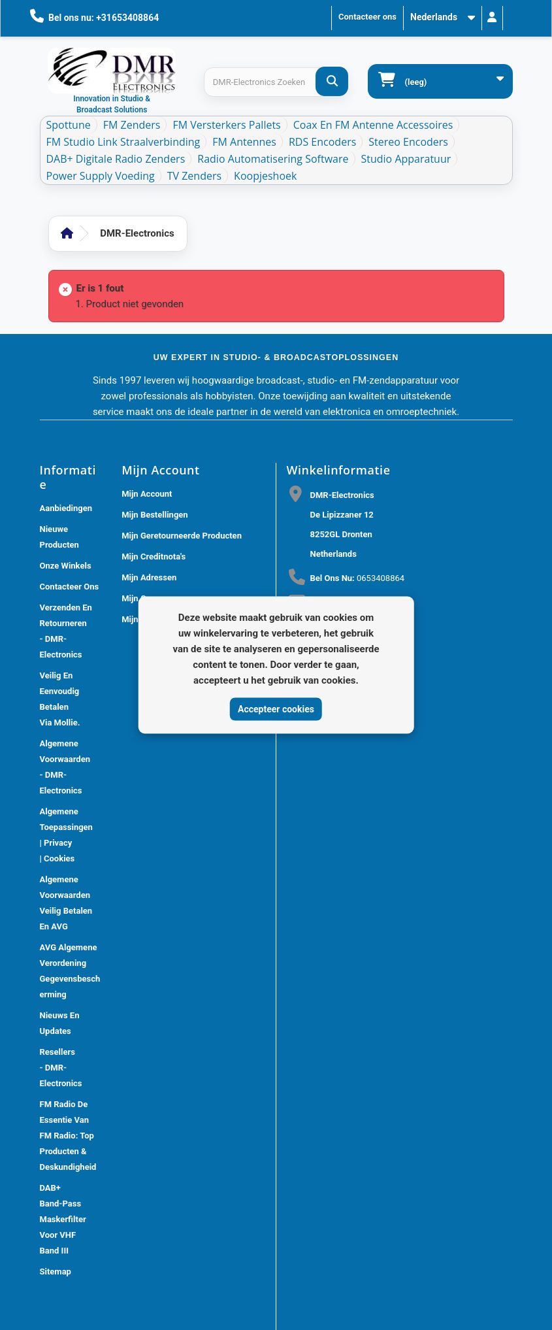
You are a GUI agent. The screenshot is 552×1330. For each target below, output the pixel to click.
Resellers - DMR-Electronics (61, 1067)
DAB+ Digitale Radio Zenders (116, 159)
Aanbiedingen (66, 508)
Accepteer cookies (276, 708)
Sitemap (55, 1271)
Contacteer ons (367, 17)
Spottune (68, 125)
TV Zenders (194, 176)
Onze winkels (65, 566)
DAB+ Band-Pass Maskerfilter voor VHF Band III (63, 1219)
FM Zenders (132, 125)
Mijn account (147, 494)
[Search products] (276, 82)
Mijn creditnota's (154, 556)
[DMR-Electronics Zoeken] (332, 81)
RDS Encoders (322, 142)
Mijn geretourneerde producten (182, 535)
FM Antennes (244, 142)
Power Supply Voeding (100, 176)
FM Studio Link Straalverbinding (123, 142)
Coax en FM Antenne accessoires (373, 125)
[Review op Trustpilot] (334, 928)
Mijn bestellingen (154, 515)
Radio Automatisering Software (272, 159)
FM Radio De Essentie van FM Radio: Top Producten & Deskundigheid (68, 1135)
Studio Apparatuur (406, 159)
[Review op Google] (305, 928)
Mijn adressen (149, 577)
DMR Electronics (243, 1310)
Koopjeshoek (265, 176)
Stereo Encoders (408, 142)
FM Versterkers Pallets (226, 125)
